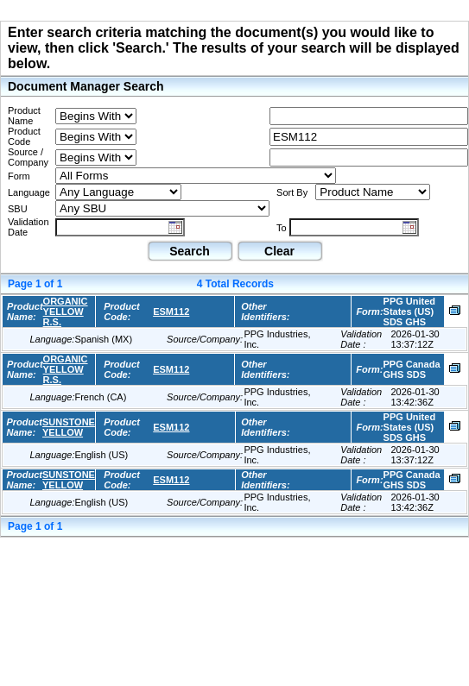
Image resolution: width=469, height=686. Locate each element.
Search (189, 251)
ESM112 (171, 311)
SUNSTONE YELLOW (68, 427)
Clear (279, 251)
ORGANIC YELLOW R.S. (65, 311)
